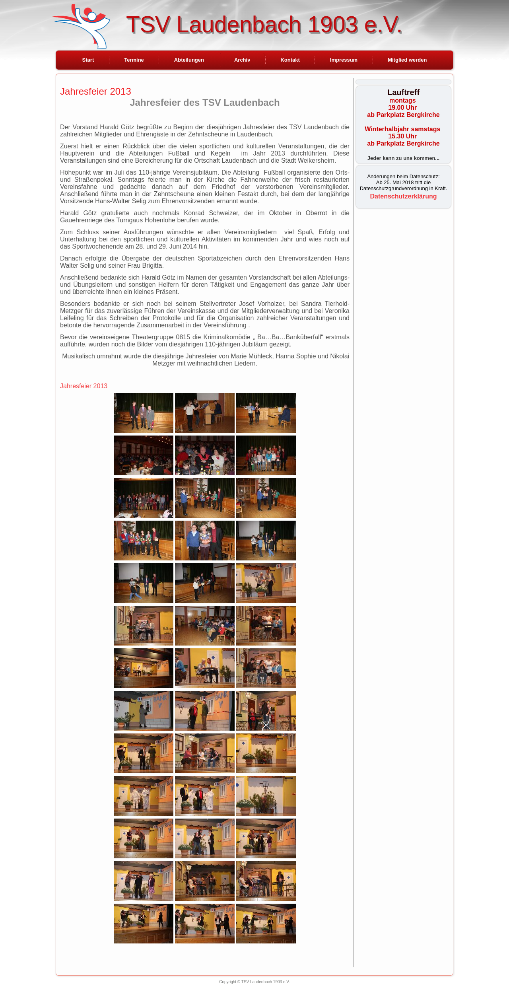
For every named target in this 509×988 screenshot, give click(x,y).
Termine (134, 60)
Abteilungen (189, 60)
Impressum (343, 60)
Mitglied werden (407, 60)
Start (88, 60)
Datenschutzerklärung (403, 196)
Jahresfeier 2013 (95, 91)
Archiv (242, 60)
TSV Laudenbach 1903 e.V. (264, 24)
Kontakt (289, 60)
